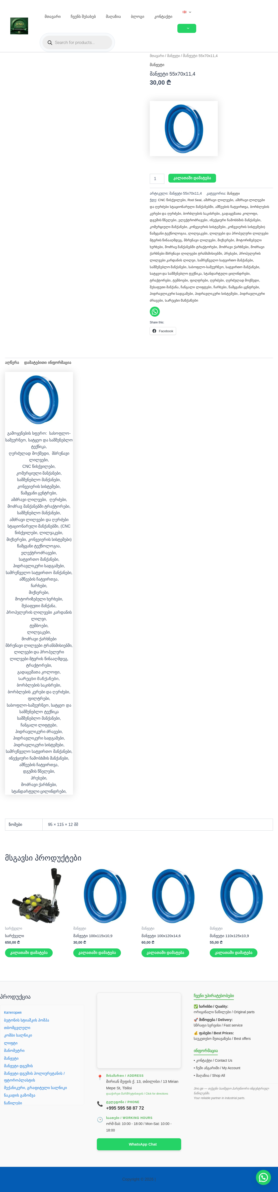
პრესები (182, 259)
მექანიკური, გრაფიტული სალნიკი (36, 1087)
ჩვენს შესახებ (83, 16)
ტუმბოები (230, 279)
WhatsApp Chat (143, 1144)
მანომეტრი (14, 1050)
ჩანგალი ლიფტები (250, 286)
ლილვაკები (218, 233)
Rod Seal (195, 200)
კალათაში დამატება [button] (29, 960)
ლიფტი (11, 1042)
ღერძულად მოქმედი (183, 286)
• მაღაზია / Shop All (209, 1075)
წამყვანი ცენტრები (180, 293)
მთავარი (53, 16)
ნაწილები (13, 1102)
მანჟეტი (176, 56)
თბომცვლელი (17, 1027)
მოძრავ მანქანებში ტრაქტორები (238, 246)
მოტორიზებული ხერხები (189, 246)
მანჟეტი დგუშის (18, 1065)
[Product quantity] (157, 179)
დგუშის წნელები (181, 220)
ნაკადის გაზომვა (20, 1095)
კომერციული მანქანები (187, 226)
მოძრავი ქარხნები (165, 253)
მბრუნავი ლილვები (240, 240)
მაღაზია (113, 16)
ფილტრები (249, 279)
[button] (188, 12)
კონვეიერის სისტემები (226, 226)
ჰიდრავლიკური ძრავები (215, 299)
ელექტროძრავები (212, 220)
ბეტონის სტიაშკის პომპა (27, 1019)
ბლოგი (137, 16)
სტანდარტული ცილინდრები (173, 279)
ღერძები (157, 286)
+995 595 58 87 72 (125, 1107)
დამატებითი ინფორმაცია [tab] (49, 368)
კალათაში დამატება (192, 178)
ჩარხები (156, 293)
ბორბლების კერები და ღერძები (176, 213)
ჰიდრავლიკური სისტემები (171, 299)
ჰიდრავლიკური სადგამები (220, 293)
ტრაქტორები (210, 279)
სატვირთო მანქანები (187, 273)
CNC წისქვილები (172, 200)
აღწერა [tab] (12, 368)
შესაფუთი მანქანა (217, 286)
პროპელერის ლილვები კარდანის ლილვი (226, 259)
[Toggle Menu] (186, 28)
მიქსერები (158, 246)
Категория (13, 1012)
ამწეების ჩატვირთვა (233, 206)
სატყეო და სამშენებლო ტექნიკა (232, 273)
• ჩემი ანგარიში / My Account (217, 1067)
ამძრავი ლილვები (220, 200)
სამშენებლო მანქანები (227, 266)
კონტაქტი (163, 16)
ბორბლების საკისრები (224, 213)
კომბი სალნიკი (18, 1035)
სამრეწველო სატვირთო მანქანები (178, 266)
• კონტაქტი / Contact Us (213, 1060)
